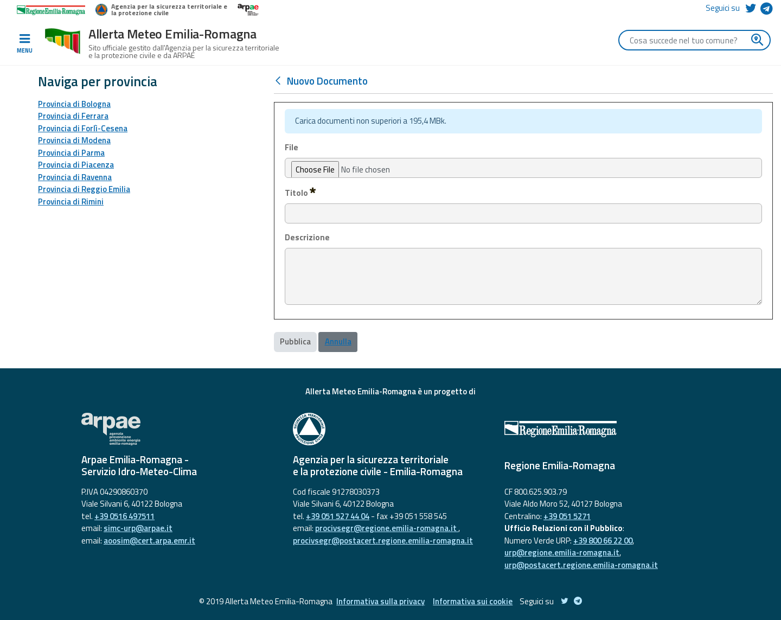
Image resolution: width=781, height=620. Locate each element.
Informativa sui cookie (473, 601)
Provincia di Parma (71, 152)
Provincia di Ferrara (73, 116)
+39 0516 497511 (124, 516)
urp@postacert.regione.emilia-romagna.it (581, 565)
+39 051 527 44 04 (337, 516)
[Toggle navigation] (24, 44)
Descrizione (307, 238)
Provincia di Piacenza (76, 164)
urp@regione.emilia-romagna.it (561, 552)
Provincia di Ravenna (75, 177)
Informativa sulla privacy (380, 601)
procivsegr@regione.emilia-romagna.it (386, 528)
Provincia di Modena (74, 140)
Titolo (300, 192)
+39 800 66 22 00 (602, 540)
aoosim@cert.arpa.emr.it (149, 540)
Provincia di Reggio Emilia (84, 189)
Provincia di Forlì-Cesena (82, 128)
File (291, 148)
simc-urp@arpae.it (138, 528)
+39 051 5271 (567, 516)
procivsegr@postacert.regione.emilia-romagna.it (383, 540)
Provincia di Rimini (71, 201)
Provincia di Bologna (74, 104)
